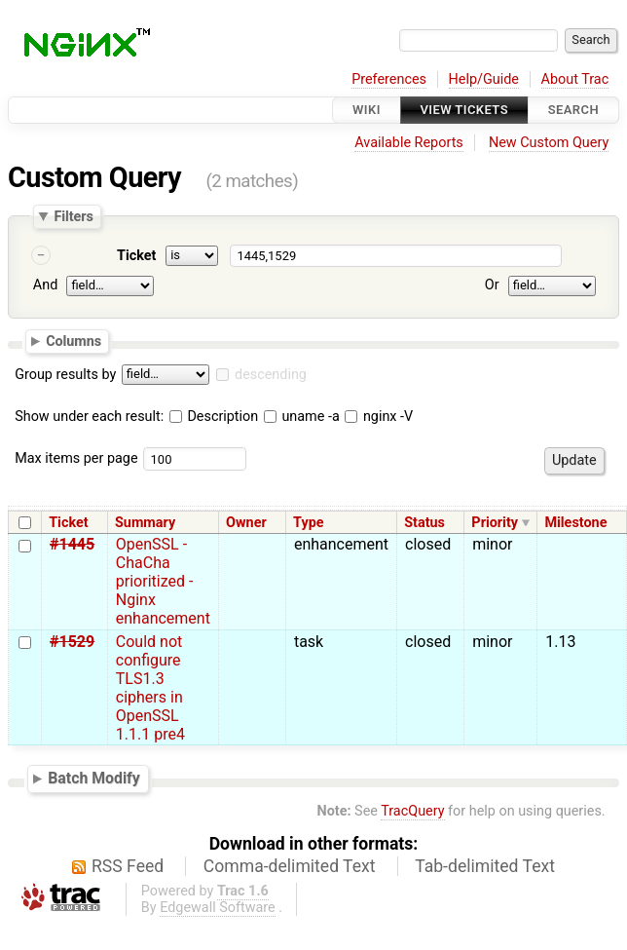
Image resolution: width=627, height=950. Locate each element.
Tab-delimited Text (485, 866)
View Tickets (464, 109)
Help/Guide (484, 79)
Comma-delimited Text (289, 866)
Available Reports (408, 142)
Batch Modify (94, 778)
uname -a (302, 416)
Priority (494, 522)
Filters (73, 216)
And (45, 285)
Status (424, 522)
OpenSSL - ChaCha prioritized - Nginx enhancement (163, 581)
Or (492, 285)
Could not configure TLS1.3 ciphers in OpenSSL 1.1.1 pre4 (150, 687)
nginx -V (379, 416)
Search (573, 109)
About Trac (575, 79)
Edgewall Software (218, 907)
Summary (145, 522)
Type (308, 522)
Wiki (366, 109)
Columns (73, 341)
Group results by (65, 374)
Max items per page (76, 458)
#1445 (72, 544)
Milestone (575, 522)
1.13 (560, 641)
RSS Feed (128, 866)
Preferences (388, 79)
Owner (246, 522)
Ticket (136, 255)
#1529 (72, 641)
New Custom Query (549, 142)
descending (271, 374)
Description (213, 416)
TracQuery (412, 811)
